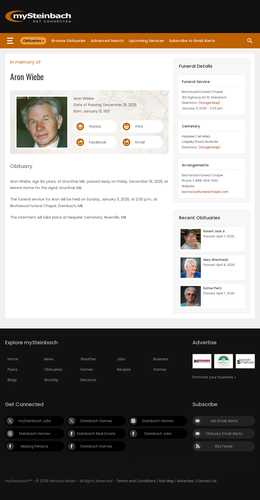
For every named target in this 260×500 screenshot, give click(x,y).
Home (13, 359)
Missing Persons (34, 446)
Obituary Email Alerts (223, 433)
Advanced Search (107, 40)
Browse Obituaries (69, 40)
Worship (51, 379)
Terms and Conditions (136, 480)
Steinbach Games (96, 420)
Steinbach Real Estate (96, 433)
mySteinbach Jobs (34, 420)
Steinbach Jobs (157, 433)
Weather (88, 359)
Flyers (13, 369)
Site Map (166, 480)
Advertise (185, 480)
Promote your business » (214, 377)
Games (159, 369)
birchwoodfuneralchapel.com (205, 192)
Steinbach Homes (157, 420)
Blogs (12, 379)
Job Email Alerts (224, 420)
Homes (86, 369)
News (48, 359)
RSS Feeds (224, 446)
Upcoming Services (146, 40)
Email (140, 142)
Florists (95, 126)
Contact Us (207, 480)
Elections (88, 379)
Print (139, 126)
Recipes (124, 369)
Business (160, 359)
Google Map (209, 103)
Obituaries (53, 369)
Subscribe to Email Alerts (192, 40)
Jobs (121, 359)
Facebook (97, 142)
